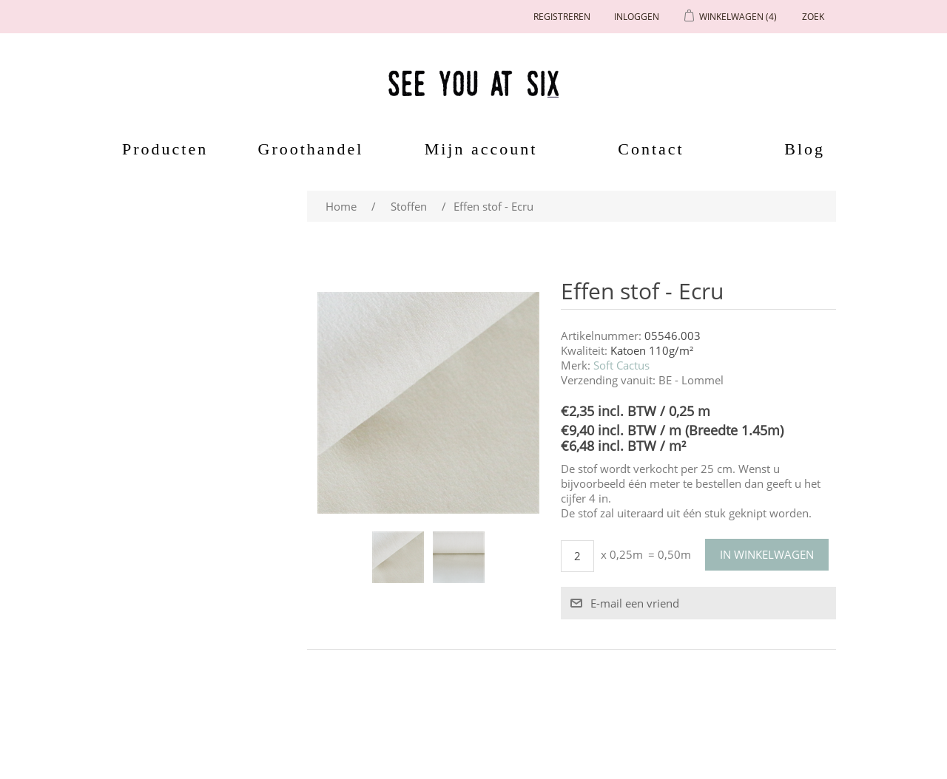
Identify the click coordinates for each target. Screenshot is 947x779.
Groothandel (311, 149)
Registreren (561, 16)
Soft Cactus (621, 365)
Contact (651, 149)
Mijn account (481, 149)
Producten (160, 149)
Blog (804, 149)
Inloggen (636, 16)
